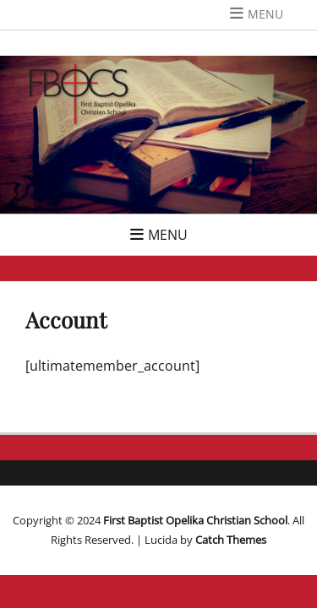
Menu (265, 14)
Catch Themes (230, 539)
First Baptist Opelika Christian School (195, 520)
